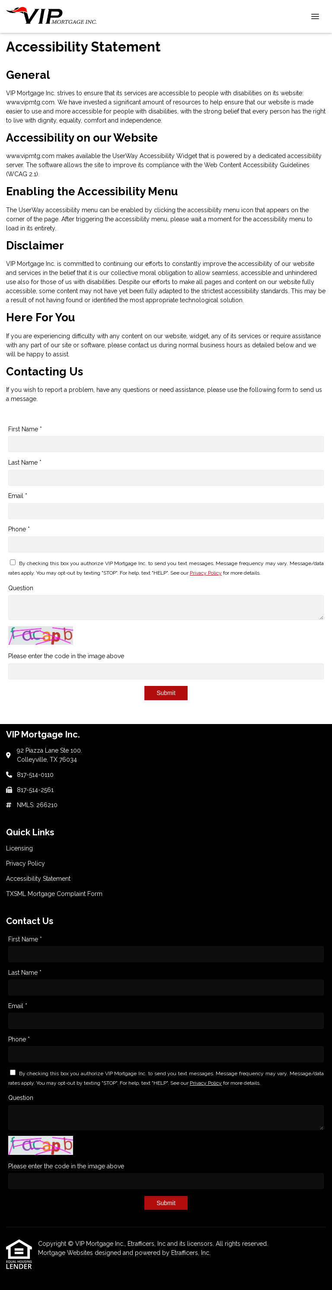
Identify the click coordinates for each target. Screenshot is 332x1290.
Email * (17, 495)
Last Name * (25, 462)
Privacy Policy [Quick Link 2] (25, 863)
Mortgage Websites (66, 1252)
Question (20, 588)
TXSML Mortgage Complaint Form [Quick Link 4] (54, 893)
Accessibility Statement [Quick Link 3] (38, 878)
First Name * (25, 429)
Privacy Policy (206, 573)
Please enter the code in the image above (66, 656)
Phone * (19, 529)
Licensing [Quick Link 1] (19, 848)
